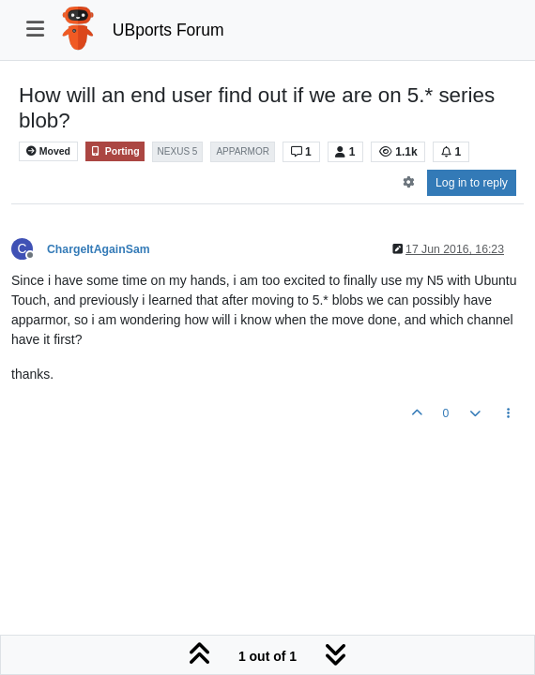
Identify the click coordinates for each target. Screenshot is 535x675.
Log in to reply (472, 182)
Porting (115, 151)
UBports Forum (168, 30)
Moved (48, 151)
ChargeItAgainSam (98, 249)
